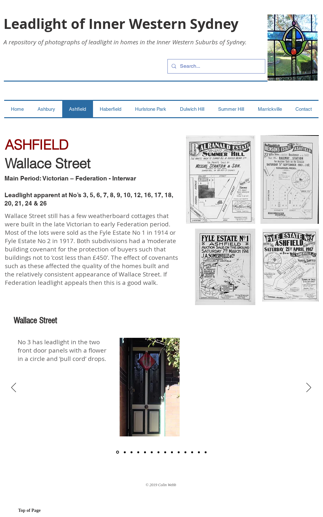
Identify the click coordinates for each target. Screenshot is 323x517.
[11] (192, 452)
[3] (131, 452)
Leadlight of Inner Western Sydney (121, 23)
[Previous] (13, 388)
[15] (185, 452)
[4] (138, 452)
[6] (152, 452)
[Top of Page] (41, 510)
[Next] (308, 388)
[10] (179, 452)
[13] (206, 452)
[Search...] (215, 66)
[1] (117, 452)
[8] (165, 452)
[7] (158, 452)
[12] (199, 452)
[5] (145, 452)
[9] (172, 452)
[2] (125, 452)
